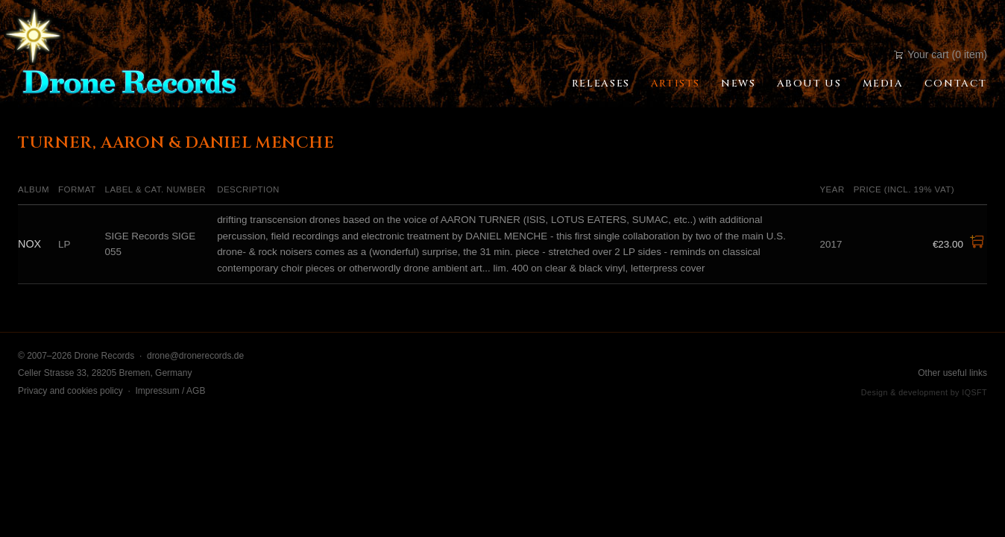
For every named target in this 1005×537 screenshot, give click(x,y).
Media (883, 83)
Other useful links (952, 373)
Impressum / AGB (170, 391)
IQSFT (974, 392)
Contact (955, 83)
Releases (601, 83)
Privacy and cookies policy (70, 391)
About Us (809, 83)
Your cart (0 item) (940, 54)
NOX (29, 244)
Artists (675, 83)
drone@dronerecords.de (195, 356)
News (738, 83)
